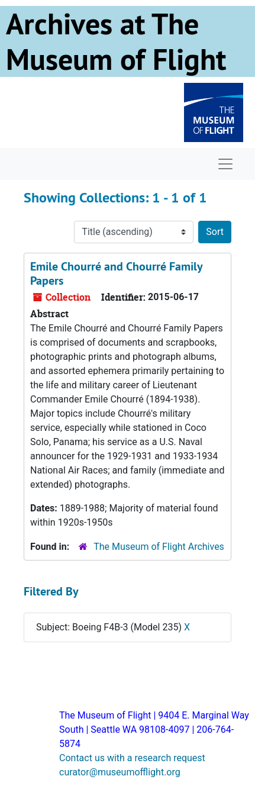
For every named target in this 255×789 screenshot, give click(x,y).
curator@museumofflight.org (119, 772)
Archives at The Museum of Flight (116, 41)
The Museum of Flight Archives (158, 546)
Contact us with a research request (132, 758)
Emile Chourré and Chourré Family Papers (116, 273)
